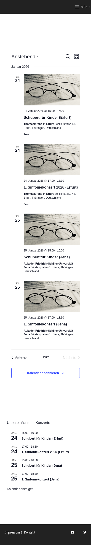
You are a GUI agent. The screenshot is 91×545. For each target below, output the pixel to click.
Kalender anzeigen (20, 489)
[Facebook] (72, 532)
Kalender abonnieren (43, 373)
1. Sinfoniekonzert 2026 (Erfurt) (51, 187)
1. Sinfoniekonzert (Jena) (45, 324)
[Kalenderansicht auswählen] (76, 56)
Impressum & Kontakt (20, 532)
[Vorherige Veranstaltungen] (19, 357)
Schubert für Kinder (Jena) (47, 257)
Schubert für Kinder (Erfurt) (48, 117)
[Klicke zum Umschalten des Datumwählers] (25, 56)
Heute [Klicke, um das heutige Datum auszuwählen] (45, 357)
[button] (85, 7)
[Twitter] (85, 532)
